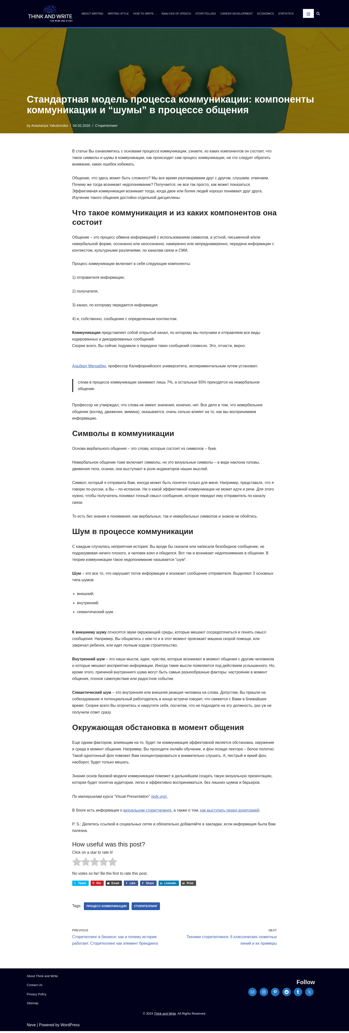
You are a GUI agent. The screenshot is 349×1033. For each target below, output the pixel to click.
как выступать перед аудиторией (229, 812)
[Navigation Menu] (308, 13)
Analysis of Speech (176, 13)
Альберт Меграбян (89, 366)
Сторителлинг (106, 126)
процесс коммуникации (106, 908)
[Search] (318, 13)
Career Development (236, 13)
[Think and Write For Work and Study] (50, 13)
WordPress (70, 1027)
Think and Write (165, 1015)
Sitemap (33, 1005)
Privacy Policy (37, 996)
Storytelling (205, 13)
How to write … (145, 13)
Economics (265, 13)
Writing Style (118, 13)
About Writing (92, 13)
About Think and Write (42, 978)
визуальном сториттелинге (147, 812)
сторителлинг (146, 908)
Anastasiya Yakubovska (49, 126)
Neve (31, 1027)
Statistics (285, 13)
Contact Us (34, 987)
